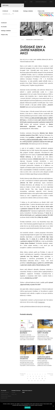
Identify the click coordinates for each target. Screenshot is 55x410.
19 (36, 378)
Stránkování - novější (22, 374)
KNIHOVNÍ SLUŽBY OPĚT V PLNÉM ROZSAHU (44, 332)
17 (30, 378)
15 (44, 376)
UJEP (31, 1)
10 (30, 376)
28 (43, 380)
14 (41, 376)
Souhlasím (27, 407)
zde (49, 306)
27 (40, 380)
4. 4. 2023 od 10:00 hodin (36, 118)
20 (39, 378)
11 (33, 376)
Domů (22, 39)
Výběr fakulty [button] (13, 5)
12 (36, 376)
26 (37, 380)
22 (45, 378)
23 (28, 380)
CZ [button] (26, 1)
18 (33, 378)
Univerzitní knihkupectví (41, 1)
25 (34, 380)
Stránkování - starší (50, 374)
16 (27, 378)
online (45, 118)
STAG (51, 1)
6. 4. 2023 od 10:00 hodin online (33, 139)
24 (31, 380)
